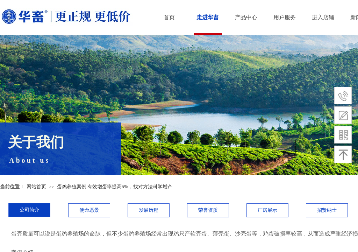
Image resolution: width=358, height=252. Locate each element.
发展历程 (148, 210)
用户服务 (284, 17)
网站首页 (36, 186)
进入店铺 (323, 17)
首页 (169, 17)
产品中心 (246, 17)
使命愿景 (89, 210)
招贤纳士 (327, 210)
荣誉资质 (208, 210)
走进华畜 (207, 17)
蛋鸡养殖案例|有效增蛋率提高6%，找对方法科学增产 (114, 186)
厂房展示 (267, 210)
